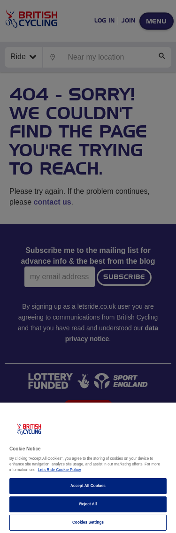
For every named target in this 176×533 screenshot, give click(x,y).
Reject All (88, 504)
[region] (88, 468)
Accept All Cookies (88, 486)
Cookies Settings (88, 522)
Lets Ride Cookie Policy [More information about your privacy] (59, 470)
